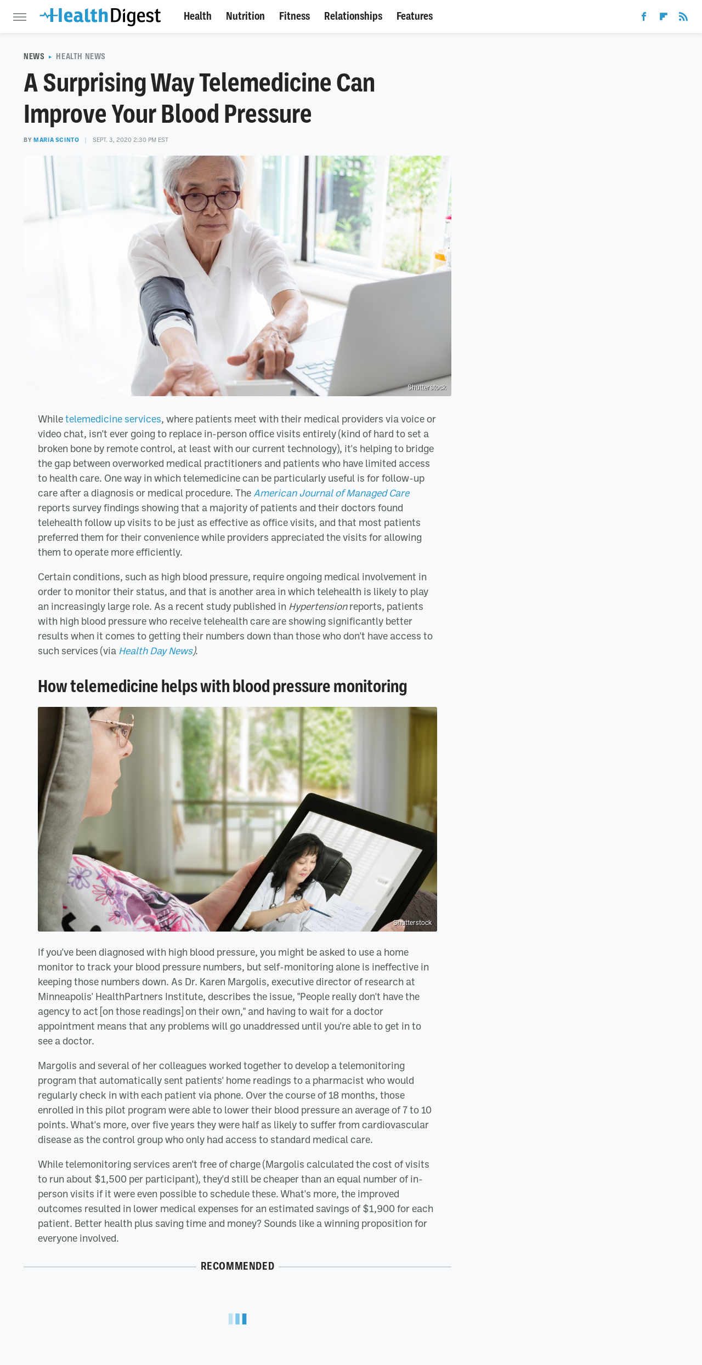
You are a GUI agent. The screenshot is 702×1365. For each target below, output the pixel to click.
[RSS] (683, 18)
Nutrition (245, 16)
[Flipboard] (663, 18)
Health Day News (155, 650)
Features (415, 16)
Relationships (353, 16)
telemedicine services (113, 419)
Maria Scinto (56, 140)
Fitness (294, 16)
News (34, 56)
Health (198, 16)
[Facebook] (643, 18)
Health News (81, 56)
